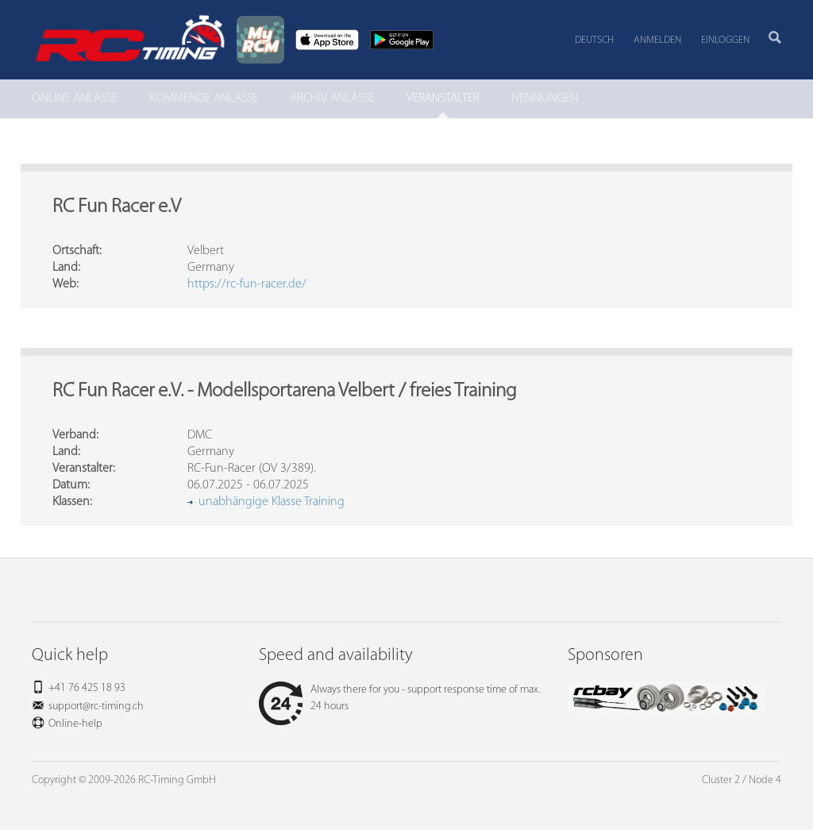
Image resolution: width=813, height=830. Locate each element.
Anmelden (657, 40)
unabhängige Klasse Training (271, 502)
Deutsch (594, 40)
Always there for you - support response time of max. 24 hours (399, 698)
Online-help (75, 724)
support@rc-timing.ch (96, 706)
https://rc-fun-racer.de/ (246, 284)
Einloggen (725, 40)
